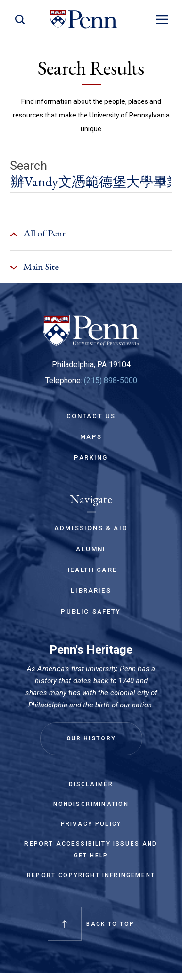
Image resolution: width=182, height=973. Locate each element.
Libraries (91, 590)
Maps (91, 436)
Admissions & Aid (91, 528)
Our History (91, 738)
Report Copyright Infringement (91, 875)
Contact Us (91, 415)
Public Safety (91, 611)
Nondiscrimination (91, 804)
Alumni (91, 549)
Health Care (91, 569)
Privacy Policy (91, 824)
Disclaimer (91, 784)
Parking (91, 457)
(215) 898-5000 (110, 380)
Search (28, 166)
